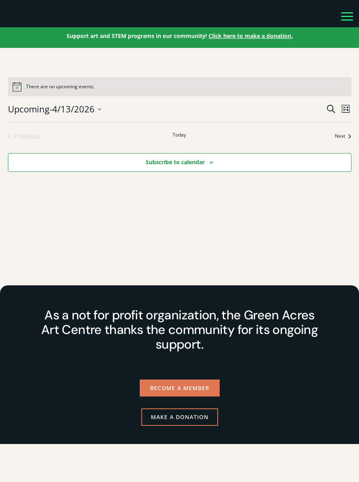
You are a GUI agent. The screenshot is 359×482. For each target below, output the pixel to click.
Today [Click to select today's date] (179, 135)
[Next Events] (343, 136)
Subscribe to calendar (175, 162)
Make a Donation (180, 417)
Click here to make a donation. (251, 36)
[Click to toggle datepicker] (54, 109)
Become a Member (179, 388)
